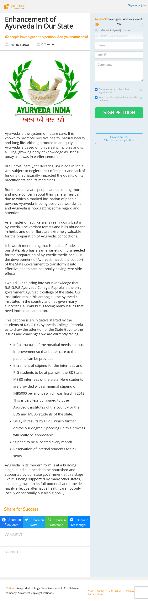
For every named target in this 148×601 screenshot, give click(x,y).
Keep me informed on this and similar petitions (116, 99)
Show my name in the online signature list (112, 91)
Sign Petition (119, 112)
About (100, 590)
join (143, 5)
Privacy (130, 590)
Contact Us (115, 590)
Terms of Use (95, 594)
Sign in (132, 5)
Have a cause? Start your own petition (119, 138)
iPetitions (74, 6)
